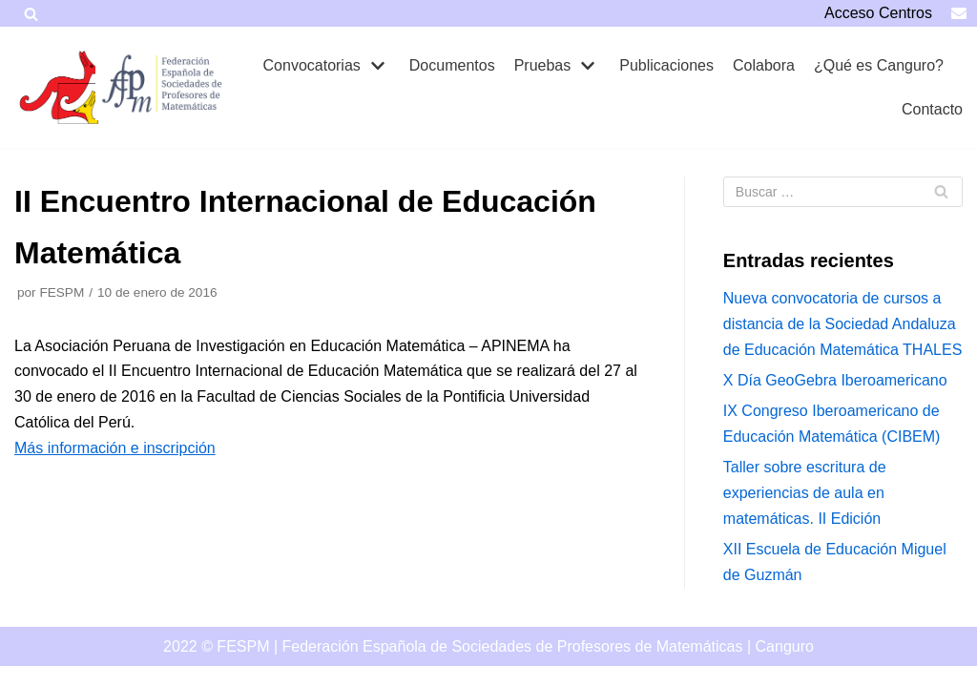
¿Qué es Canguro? (879, 65)
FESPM (61, 292)
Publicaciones (666, 65)
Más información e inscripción (115, 448)
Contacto (932, 109)
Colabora (764, 65)
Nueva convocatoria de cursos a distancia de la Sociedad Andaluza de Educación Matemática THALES (843, 324)
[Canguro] (62, 87)
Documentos (452, 65)
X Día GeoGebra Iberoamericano (835, 380)
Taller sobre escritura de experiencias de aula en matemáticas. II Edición (804, 493)
